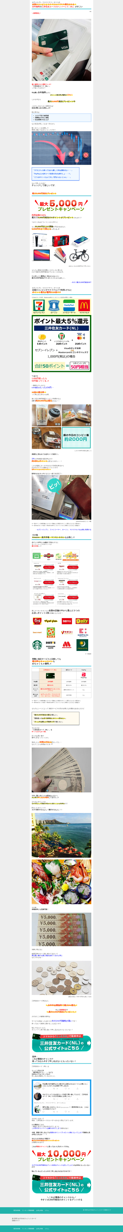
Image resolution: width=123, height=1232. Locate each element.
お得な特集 (39, 1210)
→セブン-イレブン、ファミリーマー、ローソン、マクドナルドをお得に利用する (63, 529)
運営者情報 (16, 1210)
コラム (47, 1210)
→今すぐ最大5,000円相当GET (80, 282)
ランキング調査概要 (28, 1210)
